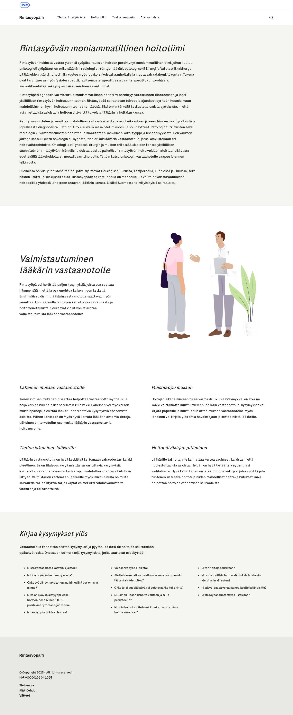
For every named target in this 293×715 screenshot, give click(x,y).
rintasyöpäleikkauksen (106, 121)
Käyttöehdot (27, 690)
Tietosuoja (26, 685)
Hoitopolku (98, 17)
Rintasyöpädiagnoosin (36, 94)
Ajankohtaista (150, 17)
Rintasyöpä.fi (31, 17)
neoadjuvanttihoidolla (81, 156)
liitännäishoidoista (74, 150)
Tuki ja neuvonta (123, 17)
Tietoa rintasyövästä (71, 17)
